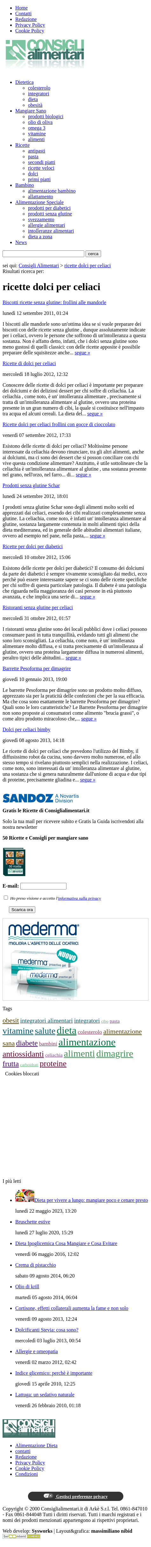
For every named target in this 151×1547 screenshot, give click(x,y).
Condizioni (26, 1474)
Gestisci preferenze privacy (75, 1496)
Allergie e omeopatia (36, 1351)
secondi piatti (41, 162)
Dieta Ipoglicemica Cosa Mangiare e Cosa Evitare (66, 1243)
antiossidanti (23, 1054)
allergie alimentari (46, 225)
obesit (11, 1020)
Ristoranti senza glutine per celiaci (38, 607)
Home (21, 7)
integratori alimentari (46, 1020)
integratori (38, 93)
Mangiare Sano (30, 110)
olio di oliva (40, 122)
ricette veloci (41, 168)
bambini (48, 1043)
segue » (82, 352)
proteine (53, 1063)
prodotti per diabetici (49, 208)
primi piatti (39, 179)
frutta (11, 1064)
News (21, 242)
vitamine (37, 133)
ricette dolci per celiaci (87, 265)
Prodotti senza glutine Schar (31, 485)
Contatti (23, 13)
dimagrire (114, 1053)
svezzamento (41, 219)
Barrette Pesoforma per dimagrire (37, 668)
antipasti (36, 150)
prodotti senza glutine (50, 213)
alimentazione (86, 1042)
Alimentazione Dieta (36, 1445)
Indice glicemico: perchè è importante (54, 1373)
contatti (23, 1451)
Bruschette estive (32, 1221)
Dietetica (24, 82)
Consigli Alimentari (39, 265)
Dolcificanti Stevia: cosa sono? (47, 1329)
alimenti (36, 139)
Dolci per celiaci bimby (27, 729)
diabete (27, 1043)
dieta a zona (40, 236)
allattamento (40, 196)
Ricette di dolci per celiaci (29, 363)
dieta (33, 99)
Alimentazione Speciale (39, 202)
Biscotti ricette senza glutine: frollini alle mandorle (54, 302)
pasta (33, 156)
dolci (33, 173)
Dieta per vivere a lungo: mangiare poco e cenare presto (91, 1200)
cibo (104, 1021)
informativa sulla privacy (79, 898)
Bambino (24, 185)
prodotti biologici (46, 116)
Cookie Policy (29, 30)
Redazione (26, 19)
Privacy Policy (30, 25)
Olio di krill (27, 1286)
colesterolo (39, 88)
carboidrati (29, 1064)
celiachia (54, 1055)
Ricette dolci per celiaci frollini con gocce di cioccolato (59, 424)
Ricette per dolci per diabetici (33, 546)
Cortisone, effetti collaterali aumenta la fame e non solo (71, 1308)
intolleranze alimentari (51, 231)
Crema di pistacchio (35, 1265)
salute (45, 1031)
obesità (35, 105)
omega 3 (36, 128)
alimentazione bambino (52, 191)
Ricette (22, 145)
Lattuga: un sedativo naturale (44, 1394)
